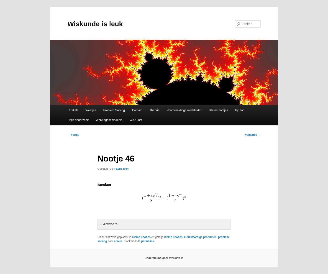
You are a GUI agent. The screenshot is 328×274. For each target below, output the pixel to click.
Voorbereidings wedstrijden (184, 110)
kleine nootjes (173, 237)
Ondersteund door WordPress (163, 258)
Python (239, 110)
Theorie (154, 110)
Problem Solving (114, 110)
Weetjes (90, 110)
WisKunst (136, 120)
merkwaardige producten (200, 237)
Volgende (253, 134)
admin (118, 241)
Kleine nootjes (218, 110)
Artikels (73, 110)
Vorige (73, 134)
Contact (137, 110)
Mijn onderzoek (79, 120)
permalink (148, 241)
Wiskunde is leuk (95, 24)
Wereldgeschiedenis (109, 120)
